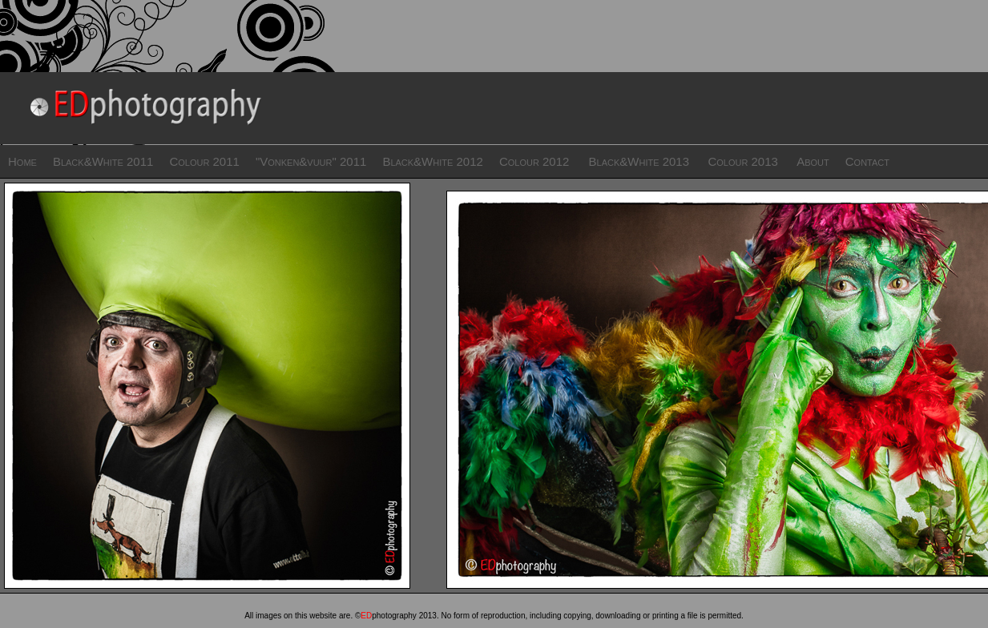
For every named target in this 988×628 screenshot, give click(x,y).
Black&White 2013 (639, 161)
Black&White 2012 (432, 161)
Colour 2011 (204, 161)
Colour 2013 (743, 161)
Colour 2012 (536, 161)
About (812, 161)
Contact (867, 161)
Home (22, 161)
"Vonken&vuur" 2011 (311, 161)
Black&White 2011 (103, 161)
